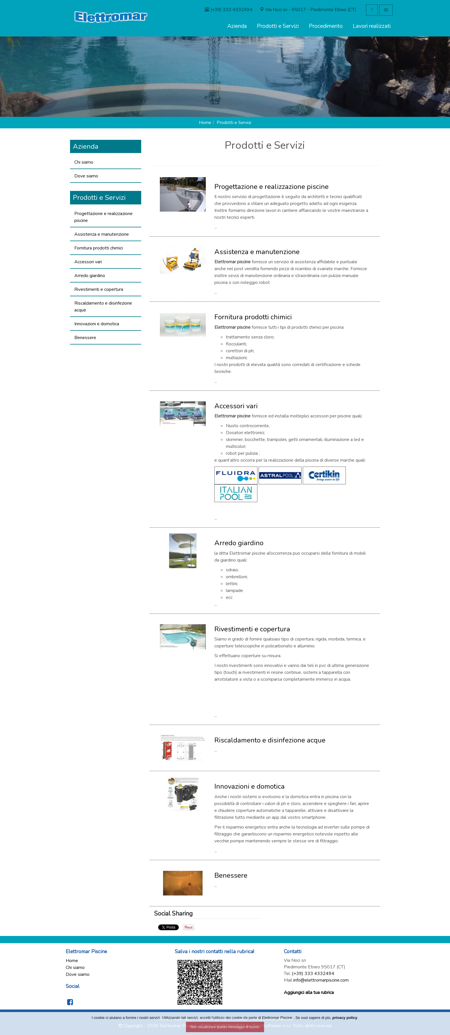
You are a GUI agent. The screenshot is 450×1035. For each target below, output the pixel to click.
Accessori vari (88, 262)
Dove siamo (86, 176)
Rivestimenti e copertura (98, 289)
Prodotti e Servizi (278, 26)
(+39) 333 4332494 (313, 973)
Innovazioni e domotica (96, 324)
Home (205, 122)
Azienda (237, 26)
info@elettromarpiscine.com (321, 980)
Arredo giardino (89, 275)
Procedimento (326, 26)
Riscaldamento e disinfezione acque (103, 306)
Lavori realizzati (372, 26)
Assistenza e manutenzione (101, 234)
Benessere (85, 337)
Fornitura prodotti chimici (98, 248)
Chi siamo (83, 162)
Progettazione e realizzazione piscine (103, 217)
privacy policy (344, 1017)
